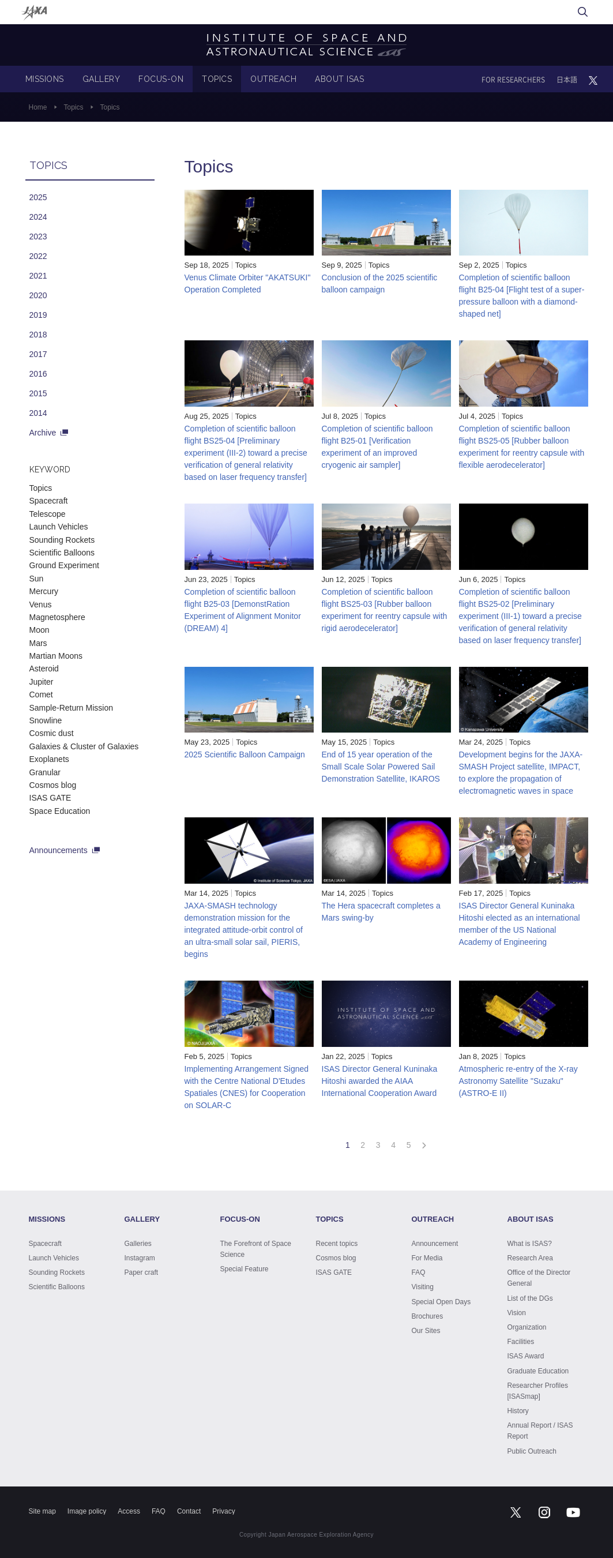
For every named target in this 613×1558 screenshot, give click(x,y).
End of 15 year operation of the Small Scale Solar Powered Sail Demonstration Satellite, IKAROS (381, 766)
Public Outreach (531, 1451)
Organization (527, 1327)
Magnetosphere (57, 617)
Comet (41, 694)
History (518, 1411)
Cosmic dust (51, 733)
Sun (36, 578)
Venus (40, 604)
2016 (38, 373)
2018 (38, 334)
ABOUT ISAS (339, 79)
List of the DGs (530, 1298)
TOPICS (217, 79)
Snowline (45, 720)
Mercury (44, 591)
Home (38, 107)
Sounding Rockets (62, 540)
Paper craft (142, 1272)
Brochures (427, 1316)
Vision (516, 1313)
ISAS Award (525, 1356)
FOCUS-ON (160, 79)
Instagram (140, 1258)
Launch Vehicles (58, 526)
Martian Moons (56, 655)
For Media (427, 1258)
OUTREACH (273, 79)
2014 (38, 413)
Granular (45, 772)
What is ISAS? (529, 1244)
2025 (38, 197)
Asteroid (44, 668)
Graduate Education (538, 1371)
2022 (38, 256)
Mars (38, 643)
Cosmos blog (53, 785)
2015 (38, 393)
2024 (38, 217)
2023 (38, 236)
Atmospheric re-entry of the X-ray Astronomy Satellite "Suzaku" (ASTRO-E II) (518, 1081)
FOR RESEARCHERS (513, 79)
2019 (38, 315)
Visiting (423, 1287)
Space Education (60, 811)
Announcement (435, 1244)
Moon (39, 630)
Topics (74, 107)
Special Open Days (441, 1302)
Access (129, 1511)
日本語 (566, 79)
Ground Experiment (64, 565)
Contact (189, 1511)
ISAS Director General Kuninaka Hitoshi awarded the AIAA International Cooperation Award (380, 1081)
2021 (38, 275)
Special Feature (244, 1269)
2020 (38, 295)
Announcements (58, 850)
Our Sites (426, 1331)
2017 (38, 354)
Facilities (521, 1342)
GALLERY (101, 79)
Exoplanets (49, 759)
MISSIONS (44, 79)
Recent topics (337, 1244)
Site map (42, 1511)
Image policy (86, 1511)
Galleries (138, 1244)
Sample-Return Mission (71, 707)
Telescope (47, 514)
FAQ (419, 1272)
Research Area (530, 1258)
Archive (43, 432)
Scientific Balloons (62, 552)
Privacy (223, 1511)
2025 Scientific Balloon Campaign (245, 754)
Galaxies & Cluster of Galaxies (84, 746)
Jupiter (41, 681)
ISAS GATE (50, 797)
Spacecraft (48, 500)
